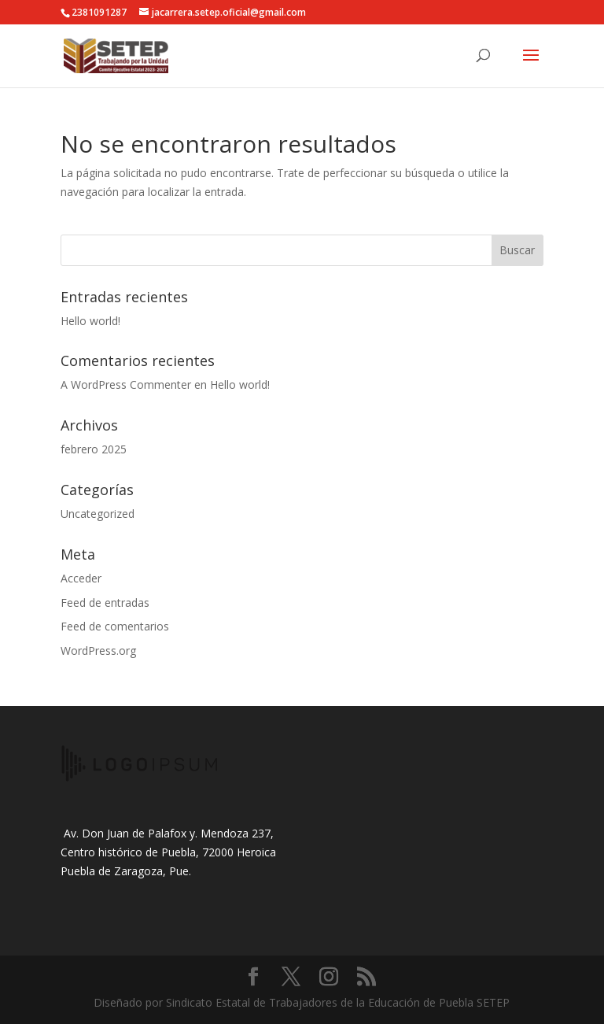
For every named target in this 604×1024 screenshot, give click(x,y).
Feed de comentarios (115, 626)
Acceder (81, 578)
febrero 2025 (94, 449)
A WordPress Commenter (126, 384)
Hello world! (90, 320)
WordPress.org (98, 650)
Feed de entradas (105, 602)
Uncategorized (97, 513)
